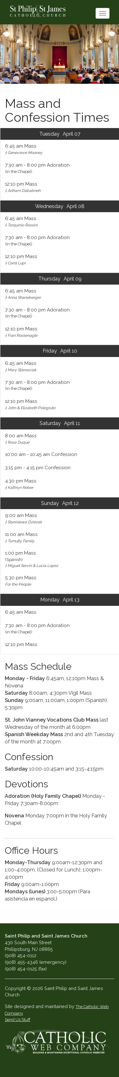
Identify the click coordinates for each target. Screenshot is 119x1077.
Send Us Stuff (17, 1019)
